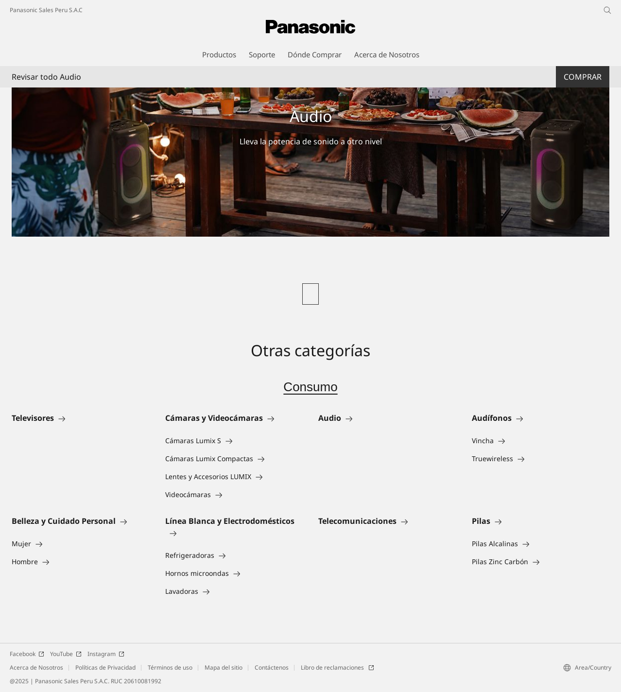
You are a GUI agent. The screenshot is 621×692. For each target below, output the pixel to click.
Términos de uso (170, 667)
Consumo (310, 387)
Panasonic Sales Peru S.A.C (46, 10)
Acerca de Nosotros (36, 667)
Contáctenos (272, 667)
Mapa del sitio (223, 667)
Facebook (27, 654)
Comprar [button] (583, 76)
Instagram (105, 654)
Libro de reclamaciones (337, 667)
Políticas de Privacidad (105, 667)
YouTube (66, 654)
